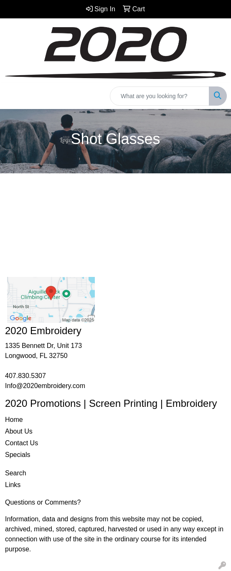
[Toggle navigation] (13, 96)
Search (15, 473)
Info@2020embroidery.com (45, 385)
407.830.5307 (25, 375)
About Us (19, 431)
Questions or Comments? (43, 502)
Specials (17, 454)
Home (14, 419)
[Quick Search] (159, 96)
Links (12, 484)
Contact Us (21, 443)
